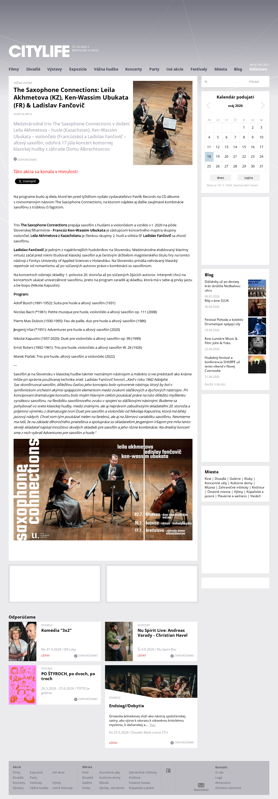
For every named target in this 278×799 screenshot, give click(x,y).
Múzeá (210, 487)
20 (226, 156)
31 (261, 166)
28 (235, 166)
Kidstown (258, 69)
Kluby (248, 478)
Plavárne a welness (232, 496)
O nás (219, 772)
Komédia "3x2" (56, 630)
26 (218, 166)
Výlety (238, 491)
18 (209, 156)
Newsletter (201, 790)
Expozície (78, 69)
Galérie (235, 478)
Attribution (223, 783)
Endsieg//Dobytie (126, 705)
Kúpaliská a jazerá (141, 788)
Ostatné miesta (218, 491)
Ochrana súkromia (228, 788)
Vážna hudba (106, 69)
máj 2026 (235, 105)
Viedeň (255, 496)
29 (244, 166)
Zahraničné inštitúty (233, 487)
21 (235, 156)
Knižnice (258, 487)
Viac (153, 724)
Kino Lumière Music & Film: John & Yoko (221, 340)
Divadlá (33, 69)
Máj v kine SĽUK (217, 300)
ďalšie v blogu (215, 384)
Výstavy (54, 69)
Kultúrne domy (241, 483)
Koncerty (133, 69)
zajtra (248, 177)
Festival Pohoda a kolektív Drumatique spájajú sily (224, 321)
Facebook (168, 770)
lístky (45, 655)
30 (253, 166)
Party (154, 69)
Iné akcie (174, 69)
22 (244, 156)
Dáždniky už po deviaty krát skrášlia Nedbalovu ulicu (222, 286)
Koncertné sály (216, 483)
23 (253, 156)
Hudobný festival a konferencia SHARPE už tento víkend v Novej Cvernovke (222, 364)
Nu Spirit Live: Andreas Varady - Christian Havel (163, 632)
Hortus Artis (23, 114)
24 (261, 156)
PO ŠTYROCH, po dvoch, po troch (68, 676)
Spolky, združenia (111, 788)
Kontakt (221, 767)
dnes (220, 177)
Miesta (220, 69)
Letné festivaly (62, 788)
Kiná (208, 478)
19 (218, 156)
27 (226, 166)
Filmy (14, 69)
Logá (218, 777)
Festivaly (199, 69)
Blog (238, 69)
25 (209, 166)
